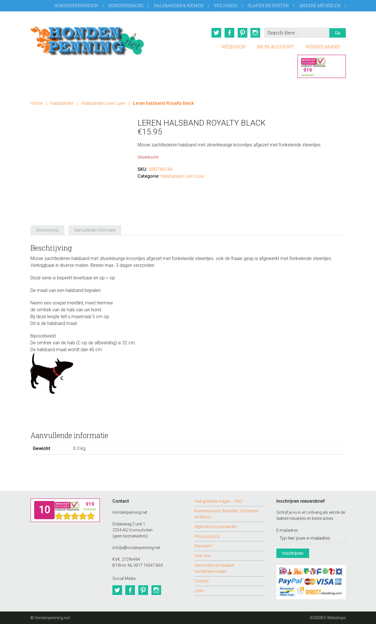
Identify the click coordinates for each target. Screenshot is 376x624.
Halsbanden (62, 103)
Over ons (202, 555)
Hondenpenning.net (87, 39)
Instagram (255, 33)
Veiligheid (225, 5)
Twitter (216, 33)
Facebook (229, 33)
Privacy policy (206, 536)
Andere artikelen (320, 5)
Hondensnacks (125, 5)
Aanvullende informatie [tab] (94, 230)
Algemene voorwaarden (215, 526)
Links (199, 590)
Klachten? (203, 545)
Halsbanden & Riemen (179, 5)
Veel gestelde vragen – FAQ (218, 501)
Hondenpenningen (76, 5)
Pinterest (242, 33)
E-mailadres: (287, 530)
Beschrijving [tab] (47, 230)
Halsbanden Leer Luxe (103, 103)
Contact (201, 580)
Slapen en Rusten (268, 5)
